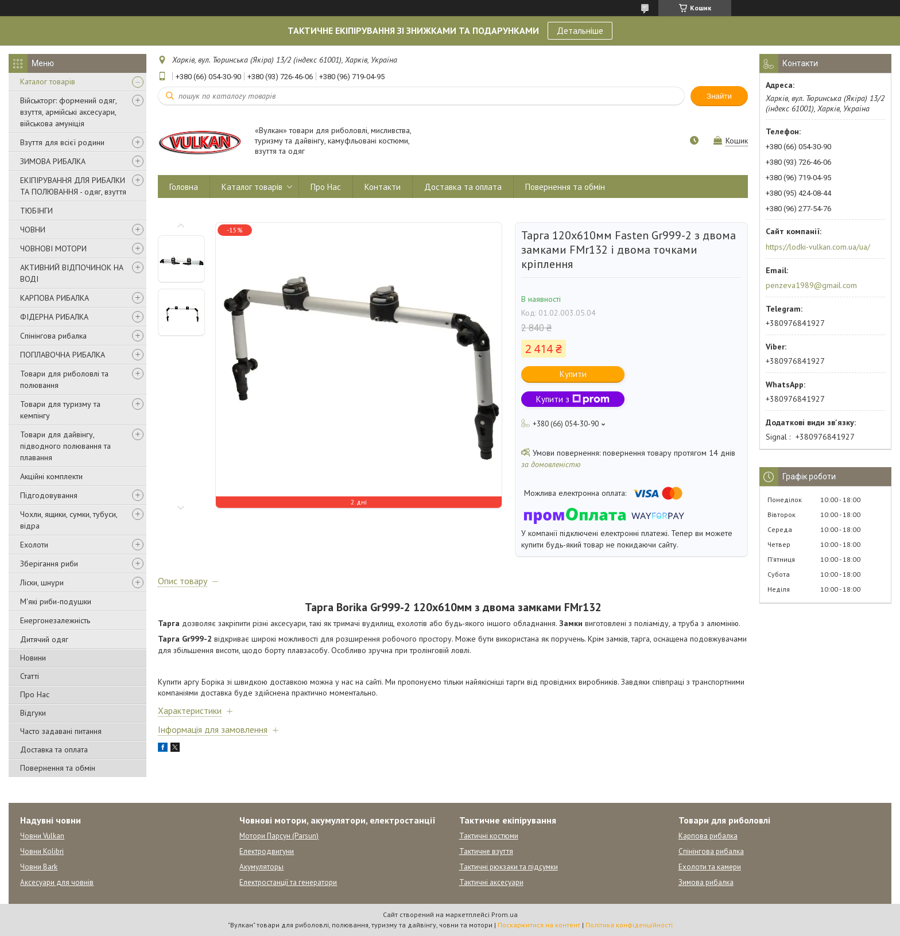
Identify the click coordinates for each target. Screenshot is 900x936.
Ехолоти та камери (709, 867)
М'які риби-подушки (55, 601)
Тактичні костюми (488, 836)
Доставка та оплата (54, 749)
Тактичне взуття (486, 851)
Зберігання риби (49, 563)
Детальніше (580, 30)
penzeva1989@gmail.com (811, 285)
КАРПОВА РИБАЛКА (54, 298)
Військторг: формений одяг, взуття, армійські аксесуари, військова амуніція (68, 112)
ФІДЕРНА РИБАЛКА (54, 317)
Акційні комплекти (51, 476)
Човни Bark (38, 867)
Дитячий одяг (44, 639)
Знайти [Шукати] (719, 96)
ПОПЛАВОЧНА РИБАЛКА (62, 354)
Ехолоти (34, 544)
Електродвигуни (266, 851)
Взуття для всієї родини (62, 142)
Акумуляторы (261, 867)
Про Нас (34, 694)
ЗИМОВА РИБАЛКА (53, 161)
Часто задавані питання (61, 731)
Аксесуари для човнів (57, 882)
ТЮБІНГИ (36, 210)
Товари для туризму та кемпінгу (60, 410)
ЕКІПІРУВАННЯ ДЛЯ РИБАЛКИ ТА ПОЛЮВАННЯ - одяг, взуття (73, 186)
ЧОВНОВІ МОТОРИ (53, 248)
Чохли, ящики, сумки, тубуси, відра (68, 520)
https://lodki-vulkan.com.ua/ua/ (818, 247)
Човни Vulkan (42, 836)
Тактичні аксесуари (491, 882)
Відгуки (33, 713)
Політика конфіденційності (629, 925)
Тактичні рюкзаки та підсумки (508, 867)
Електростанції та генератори (288, 882)
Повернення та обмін (57, 768)
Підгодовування (48, 495)
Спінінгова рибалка (53, 336)
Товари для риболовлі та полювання (64, 379)
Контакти (382, 186)
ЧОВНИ (32, 229)
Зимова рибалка (706, 882)
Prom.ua (504, 914)
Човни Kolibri (42, 851)
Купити (573, 373)
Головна (183, 186)
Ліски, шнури (42, 582)
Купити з (573, 399)
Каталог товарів (47, 81)
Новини (33, 658)
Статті (29, 676)
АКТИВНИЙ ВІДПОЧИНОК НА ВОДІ (71, 273)
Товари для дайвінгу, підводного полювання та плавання (65, 446)
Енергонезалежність (55, 620)
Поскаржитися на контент (539, 925)
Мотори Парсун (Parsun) (279, 836)
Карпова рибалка (708, 836)
